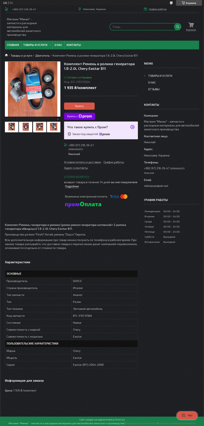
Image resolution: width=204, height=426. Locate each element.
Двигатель (42, 55)
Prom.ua (120, 419)
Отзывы (154, 89)
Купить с (79, 116)
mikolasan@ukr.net (156, 185)
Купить (79, 106)
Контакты (74, 45)
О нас (58, 45)
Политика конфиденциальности (176, 423)
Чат (187, 415)
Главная (13, 45)
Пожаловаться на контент (141, 423)
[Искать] (177, 26)
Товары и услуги (35, 45)
